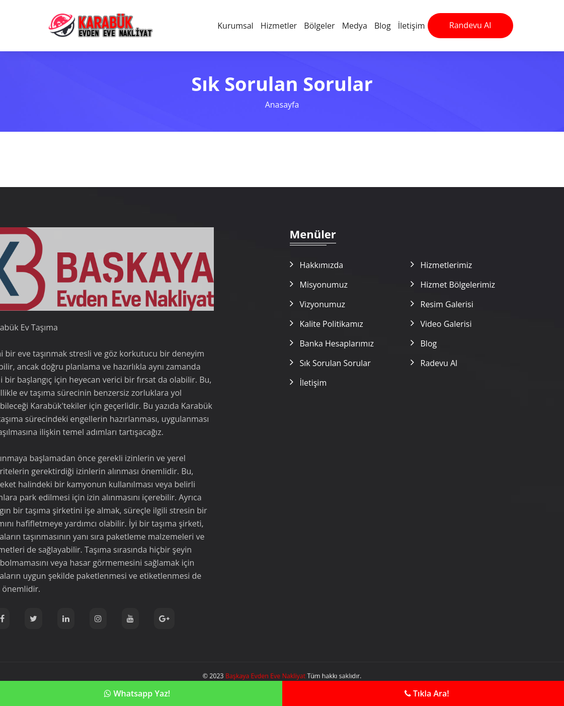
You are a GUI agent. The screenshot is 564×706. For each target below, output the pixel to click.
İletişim (411, 25)
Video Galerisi (446, 323)
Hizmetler (279, 25)
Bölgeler (319, 25)
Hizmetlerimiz (446, 265)
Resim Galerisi (447, 304)
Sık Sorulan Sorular (335, 363)
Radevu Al (439, 363)
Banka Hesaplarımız (337, 343)
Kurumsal (235, 25)
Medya (354, 25)
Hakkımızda (322, 265)
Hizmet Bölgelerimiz (458, 284)
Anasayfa (282, 104)
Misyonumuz (324, 284)
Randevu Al (470, 25)
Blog (382, 25)
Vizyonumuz (322, 304)
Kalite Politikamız (331, 323)
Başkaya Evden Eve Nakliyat (268, 675)
